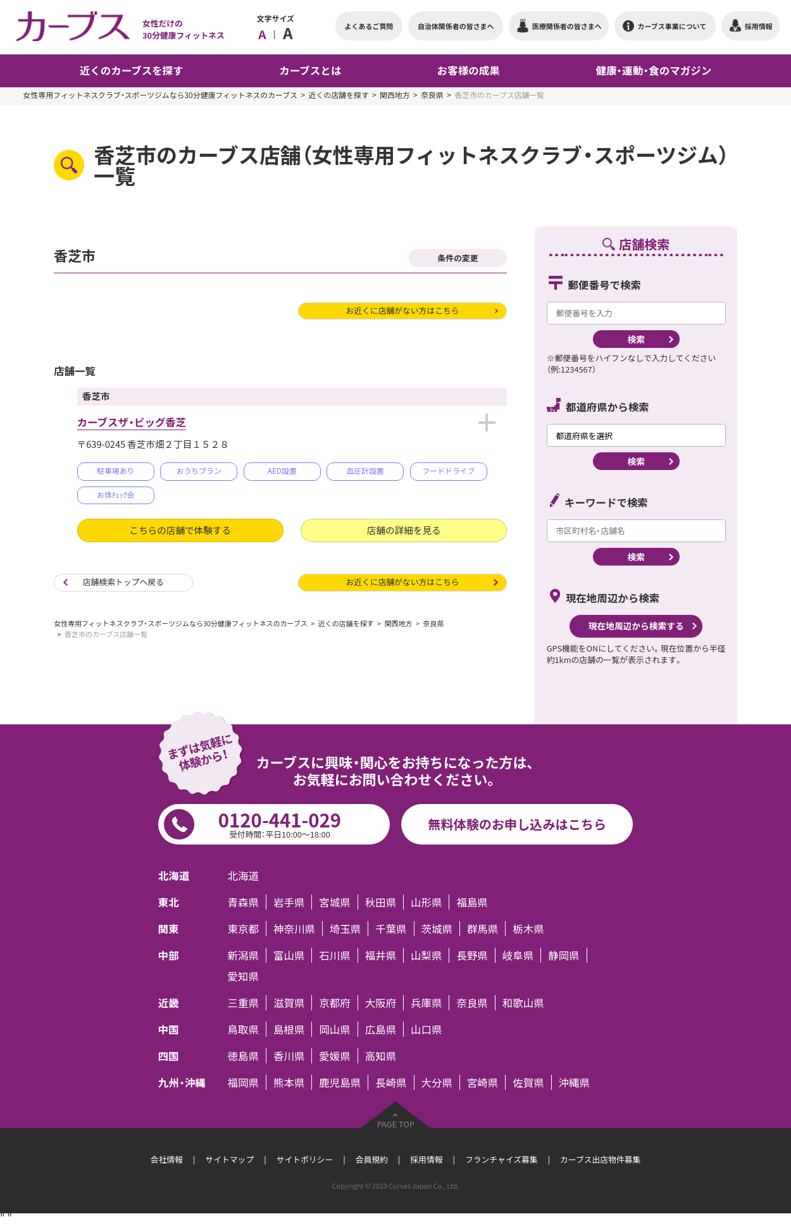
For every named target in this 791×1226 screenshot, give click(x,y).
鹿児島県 (340, 1082)
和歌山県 (523, 1002)
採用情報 (426, 1159)
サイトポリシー (305, 1159)
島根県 (288, 1029)
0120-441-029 (280, 823)
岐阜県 (517, 955)
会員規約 (372, 1159)
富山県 (288, 955)
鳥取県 (243, 1029)
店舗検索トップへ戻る (123, 582)
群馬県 (482, 928)
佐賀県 (528, 1082)
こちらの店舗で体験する (180, 530)
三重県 (243, 1002)
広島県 (380, 1029)
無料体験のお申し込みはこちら (517, 824)
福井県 (380, 955)
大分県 (436, 1082)
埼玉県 (345, 928)
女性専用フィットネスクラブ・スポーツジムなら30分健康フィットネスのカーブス (160, 95)
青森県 (243, 902)
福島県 (471, 902)
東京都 (243, 928)
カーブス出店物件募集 (600, 1159)
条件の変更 (458, 258)
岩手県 (288, 902)
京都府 (334, 1002)
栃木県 (528, 928)
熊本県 (288, 1082)
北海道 (243, 875)
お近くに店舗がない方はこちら (402, 310)
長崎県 (390, 1082)
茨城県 (436, 928)
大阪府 (380, 1002)
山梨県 (426, 955)
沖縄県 (574, 1082)
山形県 (426, 902)
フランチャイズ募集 (501, 1159)
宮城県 (334, 902)
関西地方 (395, 95)
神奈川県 (294, 928)
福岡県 (243, 1082)
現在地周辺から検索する (636, 625)
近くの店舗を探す (339, 95)
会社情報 (167, 1159)
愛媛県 (334, 1055)
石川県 (334, 955)
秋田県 (380, 902)
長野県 (471, 955)
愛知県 (243, 976)
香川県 (288, 1055)
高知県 (380, 1055)
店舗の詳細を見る (404, 530)
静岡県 (563, 955)
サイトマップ (229, 1159)
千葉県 (390, 928)
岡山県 (334, 1029)
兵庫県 (426, 1002)
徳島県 (243, 1055)
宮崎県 (482, 1082)
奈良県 (432, 95)
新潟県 (243, 955)
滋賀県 (288, 1002)
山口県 (426, 1029)
